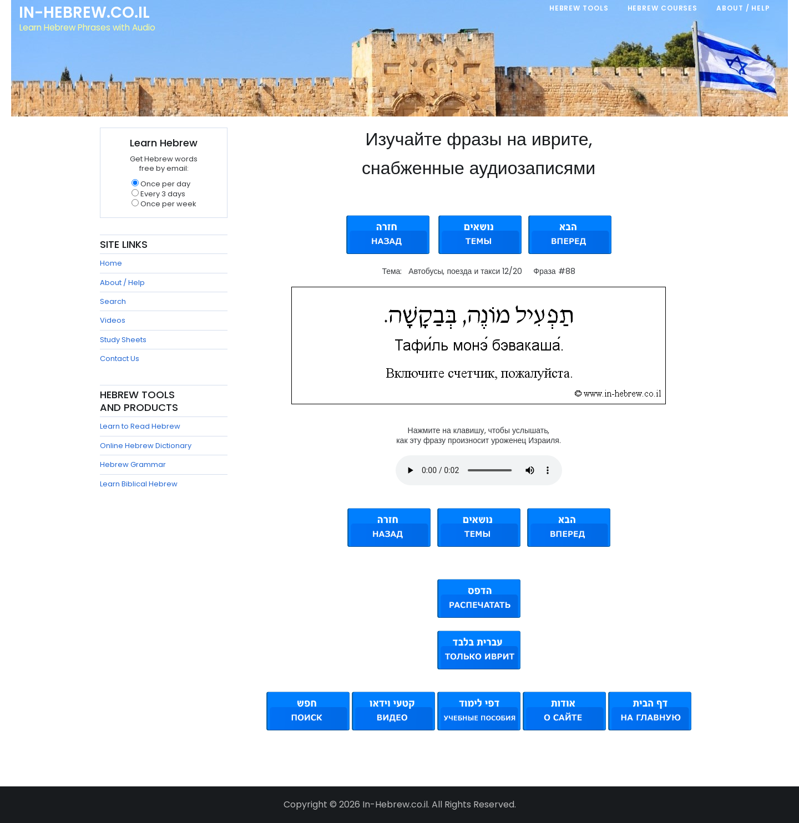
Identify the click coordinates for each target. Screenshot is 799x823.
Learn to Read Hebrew (140, 426)
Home (111, 263)
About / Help (122, 282)
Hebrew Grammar (133, 464)
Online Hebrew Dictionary (145, 445)
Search (113, 301)
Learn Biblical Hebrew (139, 484)
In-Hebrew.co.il (86, 13)
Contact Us (119, 358)
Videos (112, 320)
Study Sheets (123, 339)
